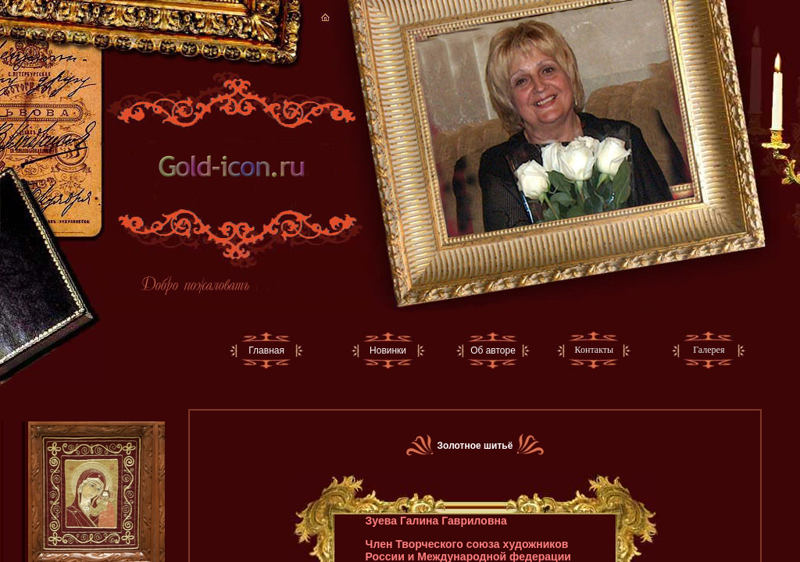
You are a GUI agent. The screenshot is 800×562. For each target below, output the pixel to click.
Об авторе (493, 350)
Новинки (388, 350)
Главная (266, 350)
